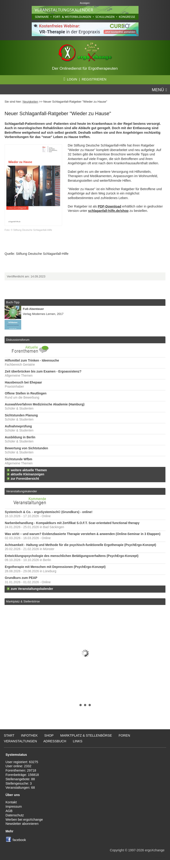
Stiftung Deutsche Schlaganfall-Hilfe (42, 254)
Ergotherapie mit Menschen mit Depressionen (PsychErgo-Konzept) (55, 567)
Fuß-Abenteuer (33, 309)
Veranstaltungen (20, 741)
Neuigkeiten (30, 101)
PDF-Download (109, 206)
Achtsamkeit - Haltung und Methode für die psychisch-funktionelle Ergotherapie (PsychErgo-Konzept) (80, 545)
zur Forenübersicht (25, 478)
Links (77, 741)
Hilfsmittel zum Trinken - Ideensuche (32, 360)
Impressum (13, 806)
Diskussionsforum (17, 339)
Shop (49, 735)
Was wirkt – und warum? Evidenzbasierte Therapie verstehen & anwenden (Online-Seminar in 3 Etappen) (82, 534)
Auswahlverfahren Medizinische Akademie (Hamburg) (44, 404)
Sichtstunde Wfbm (18, 459)
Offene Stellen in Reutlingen (26, 393)
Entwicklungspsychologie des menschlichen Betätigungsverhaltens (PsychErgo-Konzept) (72, 556)
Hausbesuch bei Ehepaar (23, 382)
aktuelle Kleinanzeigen (27, 474)
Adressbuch (54, 741)
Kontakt (11, 802)
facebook (19, 840)
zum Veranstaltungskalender (32, 589)
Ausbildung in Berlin (20, 437)
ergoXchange (155, 850)
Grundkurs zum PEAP (21, 578)
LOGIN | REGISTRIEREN (85, 79)
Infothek (29, 735)
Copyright (117, 850)
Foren (124, 735)
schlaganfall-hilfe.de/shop (108, 211)
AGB (9, 811)
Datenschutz (14, 815)
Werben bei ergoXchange (24, 819)
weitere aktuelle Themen (29, 470)
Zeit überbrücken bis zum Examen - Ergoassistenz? (43, 371)
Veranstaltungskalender (21, 491)
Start (9, 735)
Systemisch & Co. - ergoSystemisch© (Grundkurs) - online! (48, 512)
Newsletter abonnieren (21, 823)
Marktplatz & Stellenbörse (23, 601)
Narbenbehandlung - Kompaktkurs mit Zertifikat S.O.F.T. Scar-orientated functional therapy (72, 523)
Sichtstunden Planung (21, 415)
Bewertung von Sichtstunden (26, 448)
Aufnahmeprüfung (18, 426)
